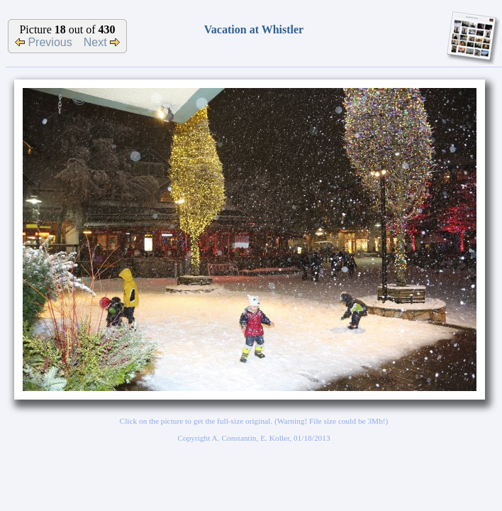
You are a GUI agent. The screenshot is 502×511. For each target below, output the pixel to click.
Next (102, 42)
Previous (43, 42)
